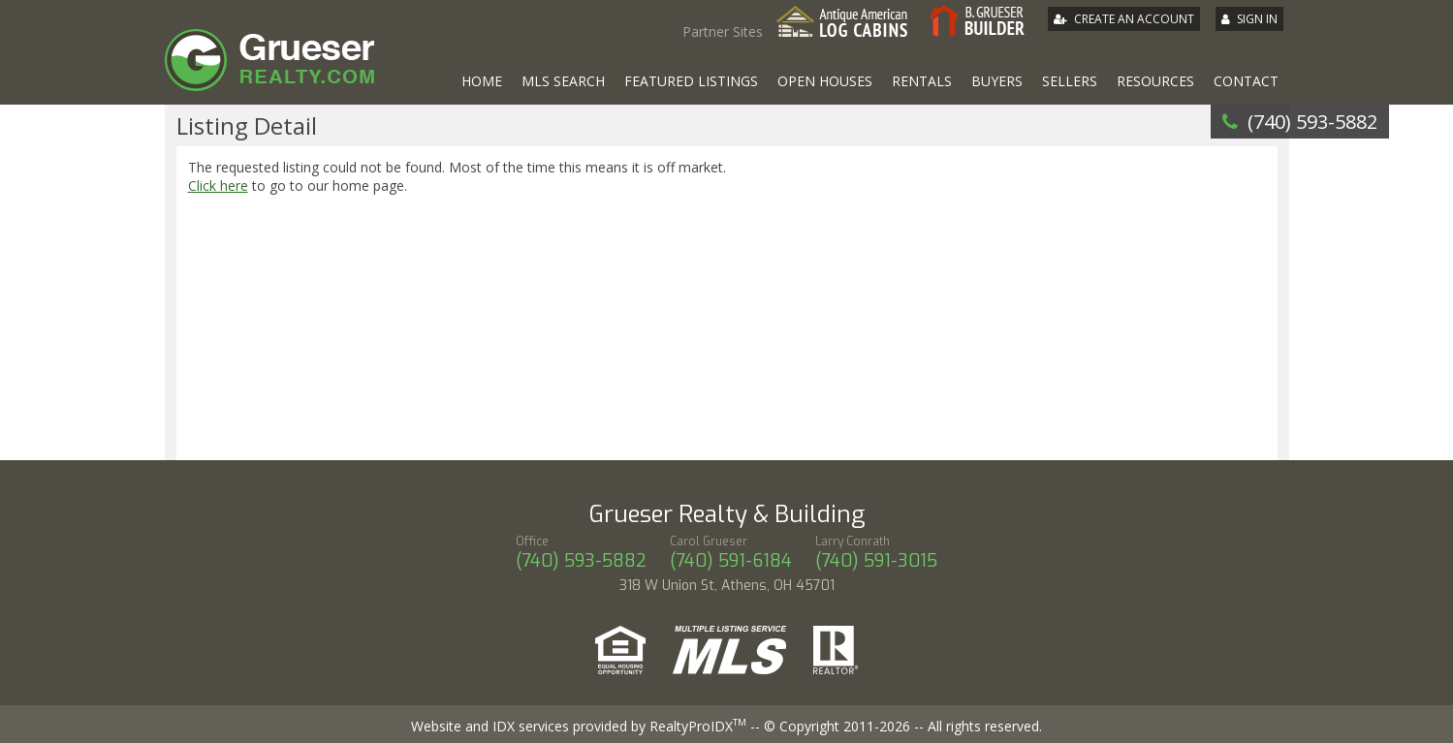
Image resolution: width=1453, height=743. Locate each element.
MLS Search (563, 81)
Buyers (997, 81)
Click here (218, 185)
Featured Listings (691, 81)
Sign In (1257, 19)
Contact (1246, 81)
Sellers (1069, 81)
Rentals (922, 81)
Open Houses (824, 81)
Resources (1155, 81)
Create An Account (1134, 19)
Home (481, 81)
